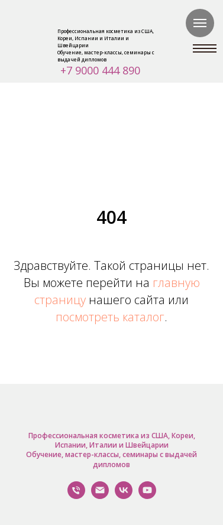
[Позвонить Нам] (76, 496)
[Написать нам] (100, 496)
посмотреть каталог (110, 317)
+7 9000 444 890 (100, 70)
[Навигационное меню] (199, 23)
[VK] (123, 496)
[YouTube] (147, 496)
